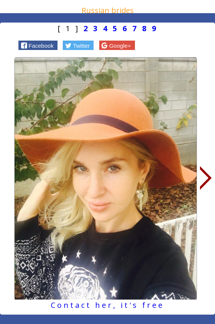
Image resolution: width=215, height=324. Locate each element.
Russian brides (108, 10)
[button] (38, 45)
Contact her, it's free (107, 305)
